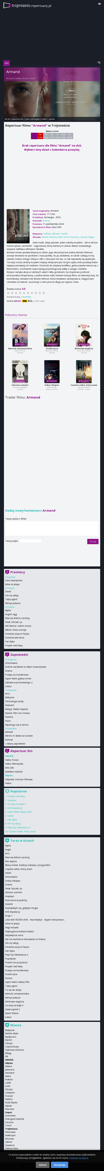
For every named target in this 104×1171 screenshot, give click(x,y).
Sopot (8, 1112)
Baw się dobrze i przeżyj (17, 618)
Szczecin (9, 1122)
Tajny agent (11, 599)
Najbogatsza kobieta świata (19, 931)
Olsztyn (9, 1089)
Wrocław (9, 1138)
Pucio (8, 720)
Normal (9, 739)
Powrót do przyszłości (16, 962)
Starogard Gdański (14, 1118)
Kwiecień (9, 705)
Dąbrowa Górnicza (14, 1049)
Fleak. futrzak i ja (13, 622)
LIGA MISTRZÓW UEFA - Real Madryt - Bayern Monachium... (35, 919)
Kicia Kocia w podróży (16, 900)
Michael (9, 731)
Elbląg (8, 1053)
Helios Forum (12, 759)
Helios (8, 783)
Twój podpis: (12, 540)
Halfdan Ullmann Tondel (25, 78)
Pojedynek (10, 958)
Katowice (9, 1072)
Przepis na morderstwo (17, 674)
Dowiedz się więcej (78, 1157)
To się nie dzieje (13, 989)
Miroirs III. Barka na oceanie (19, 735)
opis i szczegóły (32, 119)
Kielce (8, 1076)
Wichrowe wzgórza (84, 348)
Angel (8, 849)
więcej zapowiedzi (16, 743)
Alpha (8, 610)
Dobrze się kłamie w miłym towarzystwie (25, 666)
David (8, 591)
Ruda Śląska (11, 1102)
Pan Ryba (10, 641)
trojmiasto (31, 5)
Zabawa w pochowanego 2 (18, 682)
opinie (52, 119)
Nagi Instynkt (12, 927)
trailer (44, 119)
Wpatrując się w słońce (16, 724)
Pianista (9, 716)
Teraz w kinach (22, 840)
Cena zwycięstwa (13, 580)
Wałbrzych (10, 1135)
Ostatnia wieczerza (14, 637)
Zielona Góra (11, 1148)
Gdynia (9, 1063)
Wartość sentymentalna (20, 348)
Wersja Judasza (12, 603)
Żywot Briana (11, 1013)
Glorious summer (20, 385)
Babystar (9, 697)
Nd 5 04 (40, 136)
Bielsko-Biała (11, 1033)
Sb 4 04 (34, 136)
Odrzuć (42, 1164)
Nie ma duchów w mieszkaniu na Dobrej (25, 939)
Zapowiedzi (19, 655)
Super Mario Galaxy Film (19, 811)
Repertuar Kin (21, 751)
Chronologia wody (14, 701)
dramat (46, 220)
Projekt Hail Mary (14, 645)
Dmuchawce (11, 663)
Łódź (7, 1086)
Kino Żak (9, 767)
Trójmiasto (11, 1128)
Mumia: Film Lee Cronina (17, 713)
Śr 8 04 (57, 136)
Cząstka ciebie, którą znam (84, 385)
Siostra (8, 978)
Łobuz (8, 686)
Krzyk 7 (8, 915)
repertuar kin (17, 119)
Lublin (8, 1082)
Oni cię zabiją (11, 595)
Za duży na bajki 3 (16, 804)
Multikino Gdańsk (14, 771)
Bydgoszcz (10, 1036)
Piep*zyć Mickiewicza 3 (18, 827)
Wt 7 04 (52, 136)
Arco (7, 693)
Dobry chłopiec (52, 385)
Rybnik (8, 1105)
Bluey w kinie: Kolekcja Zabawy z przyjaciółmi (27, 865)
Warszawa (10, 1132)
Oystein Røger (87, 237)
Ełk (6, 1056)
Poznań (9, 1095)
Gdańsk (9, 1059)
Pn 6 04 (46, 136)
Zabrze (8, 1141)
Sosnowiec (10, 1115)
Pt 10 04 (69, 136)
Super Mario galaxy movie (18, 678)
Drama (8, 670)
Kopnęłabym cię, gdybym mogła (21, 908)
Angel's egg (11, 614)
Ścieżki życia (52, 348)
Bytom (8, 1039)
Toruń (8, 1125)
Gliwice (8, 1066)
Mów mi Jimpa (12, 584)
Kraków (9, 1079)
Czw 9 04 (63, 136)
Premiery (17, 572)
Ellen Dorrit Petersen (68, 237)
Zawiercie (10, 1145)
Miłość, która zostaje (15, 629)
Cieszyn (9, 1043)
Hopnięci (11, 800)
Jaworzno (9, 1069)
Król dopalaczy (14, 808)
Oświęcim (10, 1092)
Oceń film (27, 297)
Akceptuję (59, 1164)
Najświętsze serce (14, 935)
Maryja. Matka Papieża (16, 709)
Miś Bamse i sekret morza (18, 625)
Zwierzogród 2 (12, 1009)
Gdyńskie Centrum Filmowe (19, 779)
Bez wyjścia (11, 861)
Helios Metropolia (14, 763)
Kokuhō (9, 904)
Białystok (9, 1030)
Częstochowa (12, 1046)
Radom (8, 1099)
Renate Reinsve (49, 237)
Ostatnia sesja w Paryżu (17, 633)
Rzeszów (9, 1109)
